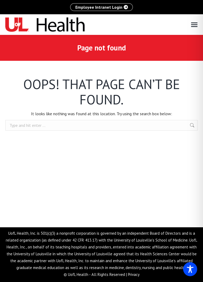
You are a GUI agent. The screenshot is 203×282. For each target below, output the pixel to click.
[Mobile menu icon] (194, 24)
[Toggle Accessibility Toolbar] (190, 269)
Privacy (134, 274)
